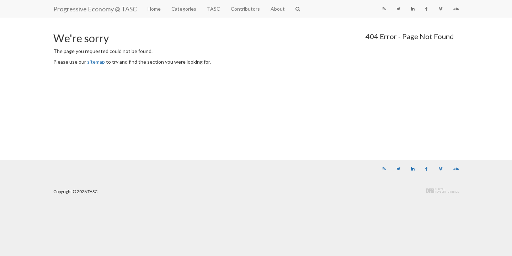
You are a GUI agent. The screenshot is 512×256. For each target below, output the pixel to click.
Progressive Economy (95, 9)
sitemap (96, 62)
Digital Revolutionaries (442, 190)
